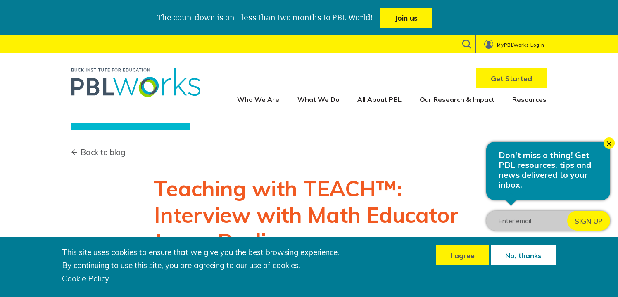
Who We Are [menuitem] (258, 99)
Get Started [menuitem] (511, 78)
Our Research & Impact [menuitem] (457, 99)
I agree (463, 255)
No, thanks (523, 255)
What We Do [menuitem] (318, 99)
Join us (406, 18)
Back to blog (103, 152)
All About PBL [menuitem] (379, 99)
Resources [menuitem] (529, 99)
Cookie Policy (85, 279)
